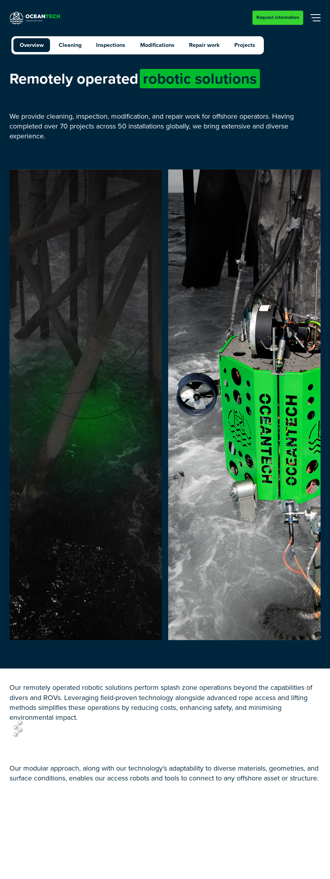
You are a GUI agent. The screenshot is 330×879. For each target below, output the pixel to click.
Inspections (110, 45)
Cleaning (70, 45)
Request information (277, 17)
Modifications (157, 45)
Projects (244, 45)
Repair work (204, 45)
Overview (32, 45)
